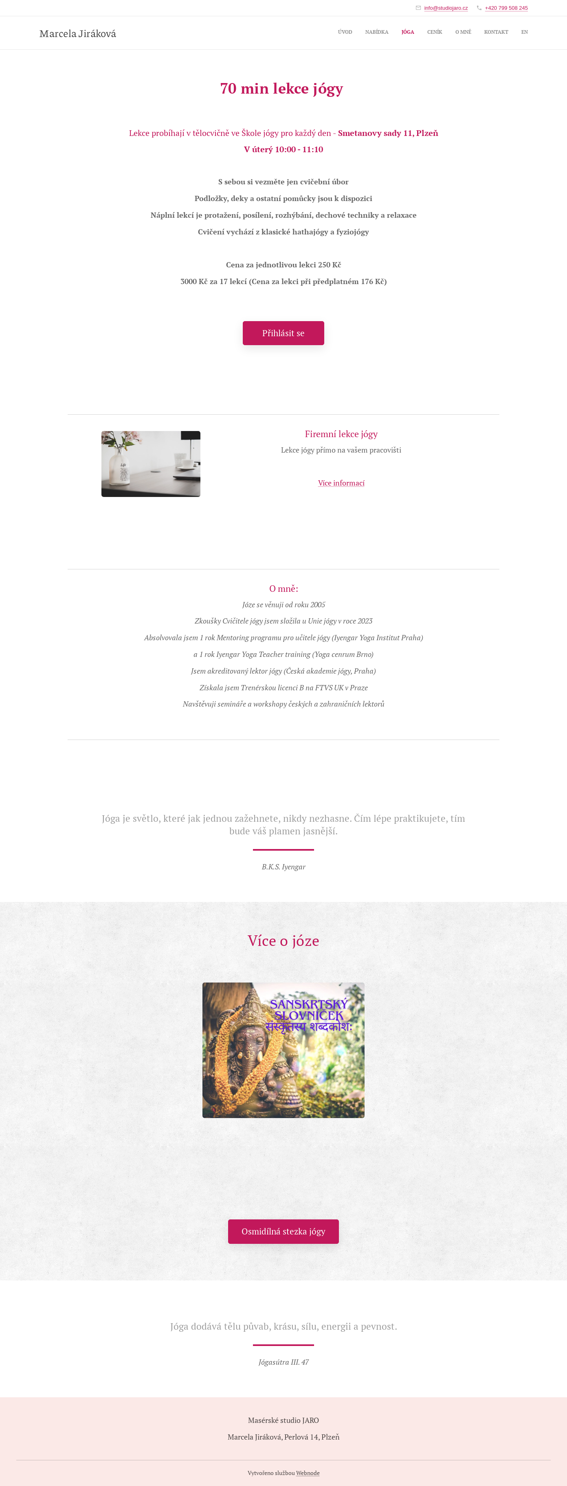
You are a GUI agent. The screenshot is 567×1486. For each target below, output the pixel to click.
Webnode (308, 1473)
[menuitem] (452, 33)
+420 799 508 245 (506, 8)
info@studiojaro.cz (446, 8)
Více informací (341, 483)
